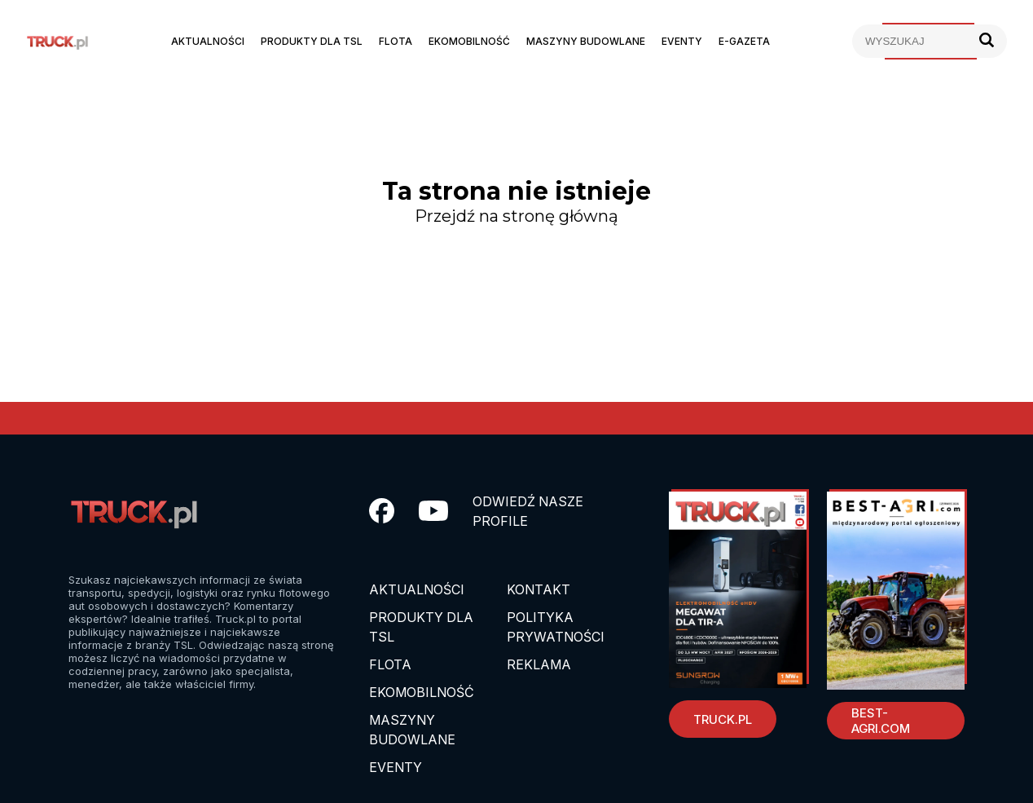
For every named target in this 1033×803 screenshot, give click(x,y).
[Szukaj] (986, 41)
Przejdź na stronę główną (516, 216)
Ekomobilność (469, 41)
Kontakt (538, 589)
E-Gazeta (744, 41)
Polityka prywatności (555, 627)
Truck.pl (722, 719)
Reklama (539, 664)
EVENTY (395, 767)
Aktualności (207, 41)
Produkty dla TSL (312, 41)
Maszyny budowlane (585, 41)
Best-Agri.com (880, 720)
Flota (395, 41)
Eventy (682, 41)
